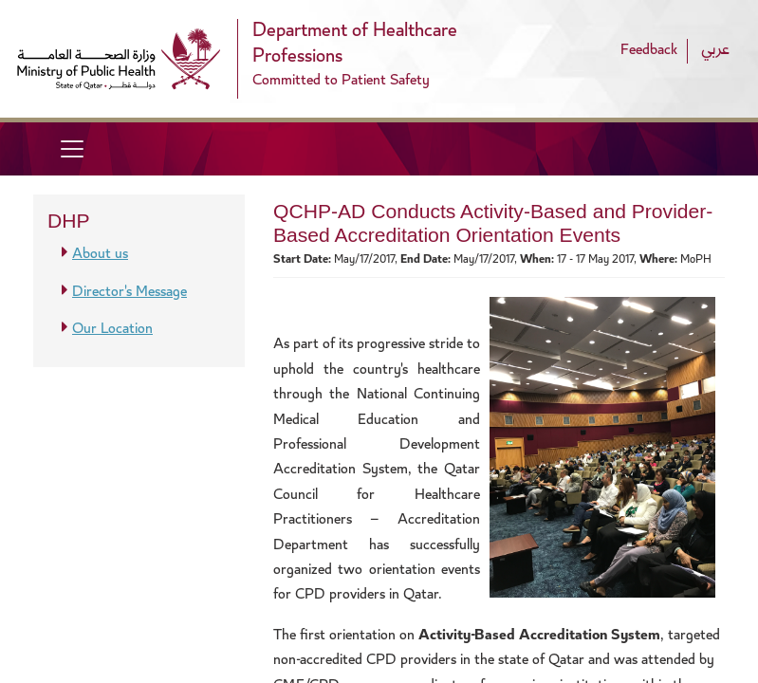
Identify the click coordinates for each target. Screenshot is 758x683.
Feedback (648, 51)
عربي (715, 51)
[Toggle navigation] (72, 149)
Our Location (112, 330)
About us (100, 255)
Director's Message (129, 293)
